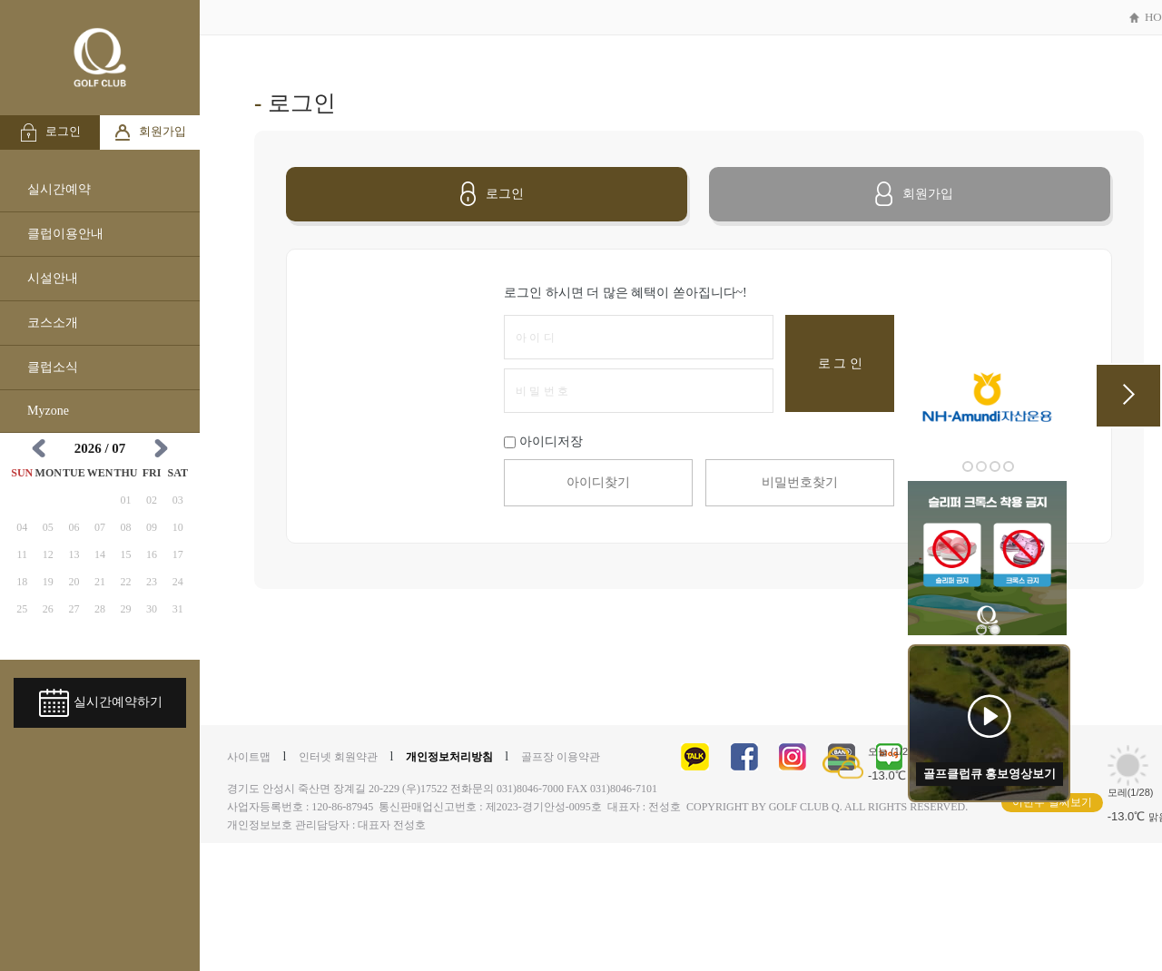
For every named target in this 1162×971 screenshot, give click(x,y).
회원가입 (149, 132)
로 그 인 (840, 363)
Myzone (48, 410)
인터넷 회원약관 (338, 756)
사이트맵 (249, 756)
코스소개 (52, 322)
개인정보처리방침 (449, 756)
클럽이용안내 (65, 233)
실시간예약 (59, 189)
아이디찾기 (598, 482)
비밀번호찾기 (800, 482)
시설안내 (52, 278)
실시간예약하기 (100, 703)
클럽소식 (52, 367)
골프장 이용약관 (560, 756)
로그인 (49, 132)
